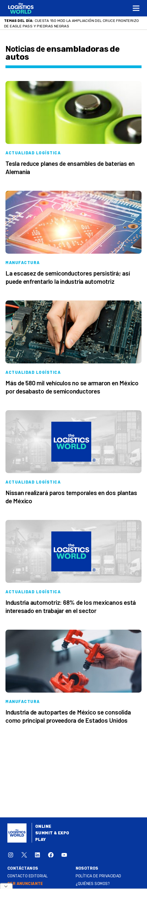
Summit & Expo (52, 833)
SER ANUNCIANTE (25, 883)
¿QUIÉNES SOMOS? (93, 883)
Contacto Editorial (27, 876)
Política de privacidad (98, 876)
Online (43, 826)
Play (40, 839)
